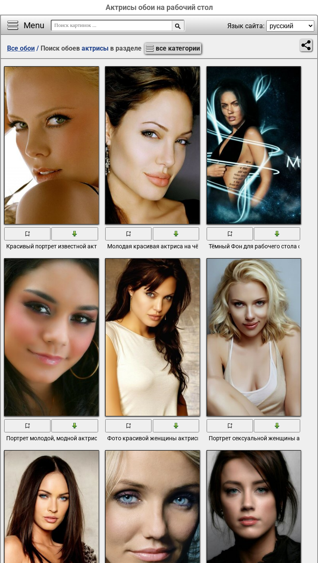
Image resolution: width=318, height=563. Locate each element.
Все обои (21, 48)
